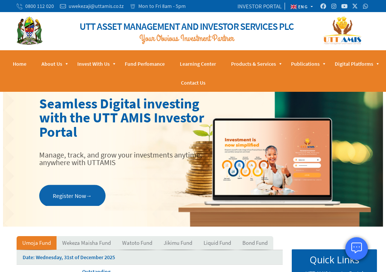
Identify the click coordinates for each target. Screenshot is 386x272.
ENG (300, 6)
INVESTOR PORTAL (259, 6)
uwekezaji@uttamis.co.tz (96, 6)
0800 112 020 (39, 6)
